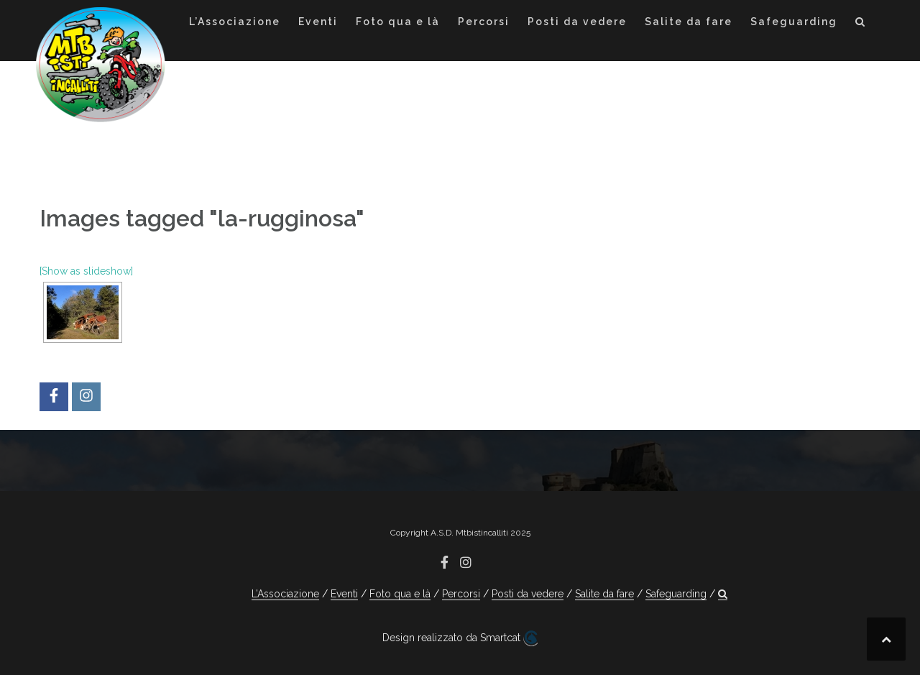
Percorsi (484, 21)
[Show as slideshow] (86, 271)
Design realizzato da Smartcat (460, 638)
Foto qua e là (398, 21)
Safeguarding (793, 21)
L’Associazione (234, 21)
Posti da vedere (577, 21)
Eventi (318, 21)
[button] (860, 24)
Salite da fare (688, 21)
